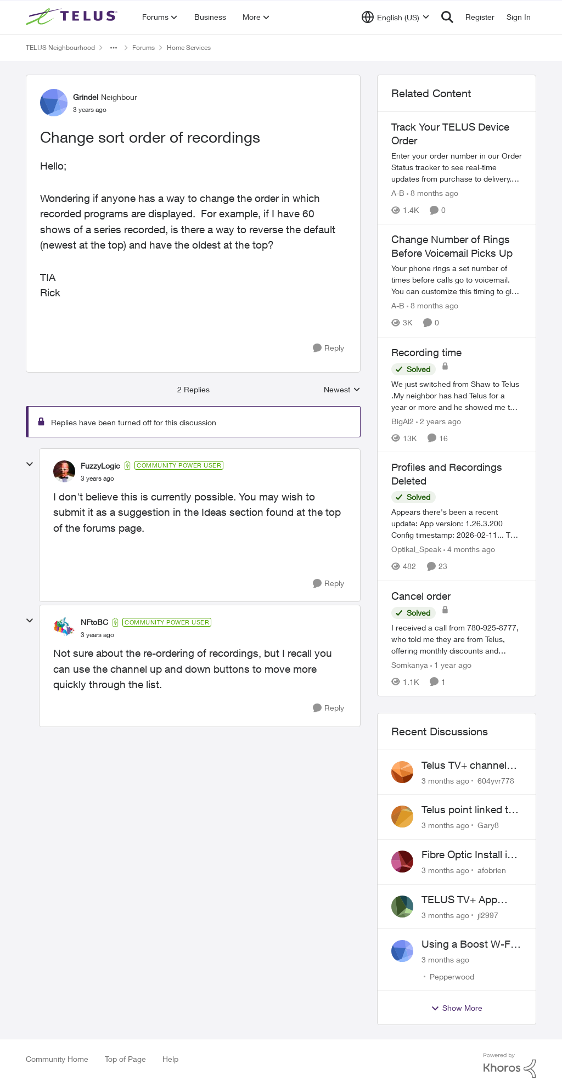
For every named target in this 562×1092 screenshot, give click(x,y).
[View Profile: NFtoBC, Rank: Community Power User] (64, 628)
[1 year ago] (450, 665)
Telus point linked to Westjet (468, 810)
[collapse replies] (29, 464)
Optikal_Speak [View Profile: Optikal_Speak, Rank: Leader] (416, 549)
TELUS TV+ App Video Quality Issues (469, 900)
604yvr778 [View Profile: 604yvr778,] (495, 780)
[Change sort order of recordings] (97, 478)
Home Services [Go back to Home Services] (189, 47)
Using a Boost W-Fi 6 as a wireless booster (471, 944)
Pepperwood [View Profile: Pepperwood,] (452, 976)
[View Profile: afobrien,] (402, 862)
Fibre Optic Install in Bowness (467, 855)
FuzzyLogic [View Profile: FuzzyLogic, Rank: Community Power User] (100, 465)
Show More (456, 1008)
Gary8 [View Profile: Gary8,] (488, 825)
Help (170, 1058)
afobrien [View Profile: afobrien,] (491, 870)
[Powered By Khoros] (510, 1065)
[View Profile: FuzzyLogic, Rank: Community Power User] (64, 471)
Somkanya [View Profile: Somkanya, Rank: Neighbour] (409, 664)
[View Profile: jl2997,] (402, 906)
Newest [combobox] (342, 390)
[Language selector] (395, 17)
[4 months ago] (469, 549)
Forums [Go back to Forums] (143, 47)
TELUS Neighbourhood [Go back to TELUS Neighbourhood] (60, 47)
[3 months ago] (445, 780)
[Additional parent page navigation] (113, 47)
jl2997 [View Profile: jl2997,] (487, 914)
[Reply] (328, 348)
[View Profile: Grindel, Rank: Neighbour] (54, 102)
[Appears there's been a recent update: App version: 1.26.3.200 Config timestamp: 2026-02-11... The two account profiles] (456, 523)
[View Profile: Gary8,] (402, 817)
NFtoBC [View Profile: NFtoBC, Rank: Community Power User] (94, 622)
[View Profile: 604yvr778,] (402, 772)
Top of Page (125, 1058)
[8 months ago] (432, 193)
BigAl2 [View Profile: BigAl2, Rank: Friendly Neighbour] (402, 420)
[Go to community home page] (73, 17)
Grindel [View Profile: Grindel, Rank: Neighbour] (85, 97)
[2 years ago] (438, 420)
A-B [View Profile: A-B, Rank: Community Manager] (397, 193)
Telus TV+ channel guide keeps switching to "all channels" (464, 765)
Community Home (57, 1058)
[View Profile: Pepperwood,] (402, 951)
